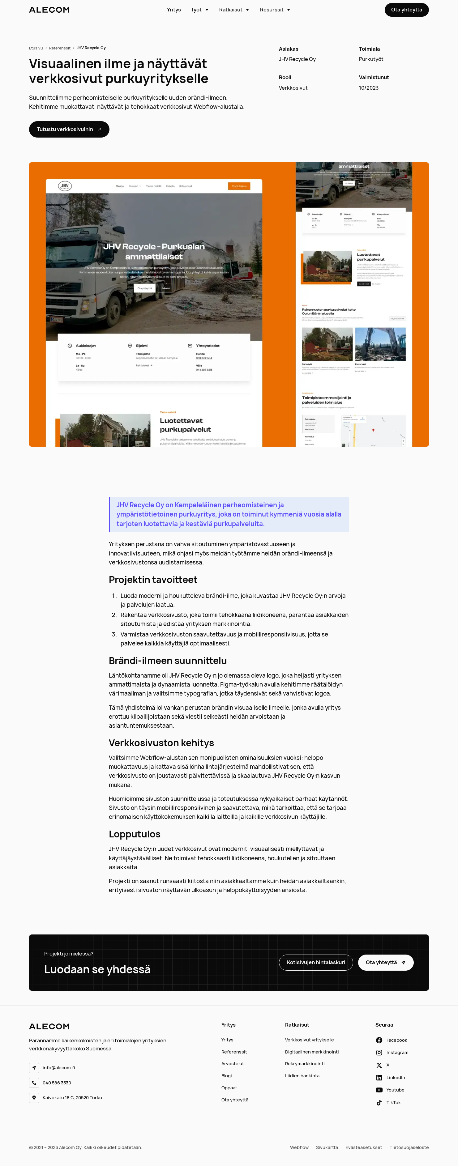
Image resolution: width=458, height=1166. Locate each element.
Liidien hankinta (302, 1076)
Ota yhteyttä (406, 9)
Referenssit (234, 1052)
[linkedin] (390, 1077)
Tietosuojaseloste (409, 1147)
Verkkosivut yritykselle (309, 1040)
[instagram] (392, 1052)
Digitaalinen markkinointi (312, 1052)
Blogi (226, 1076)
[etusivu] (49, 9)
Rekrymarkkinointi (305, 1063)
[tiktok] (388, 1102)
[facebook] (391, 1040)
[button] (200, 9)
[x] (382, 1065)
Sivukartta (327, 1147)
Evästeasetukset (363, 1147)
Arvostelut (232, 1063)
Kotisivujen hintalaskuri (316, 962)
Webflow (299, 1147)
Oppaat (229, 1088)
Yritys (174, 9)
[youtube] (389, 1090)
